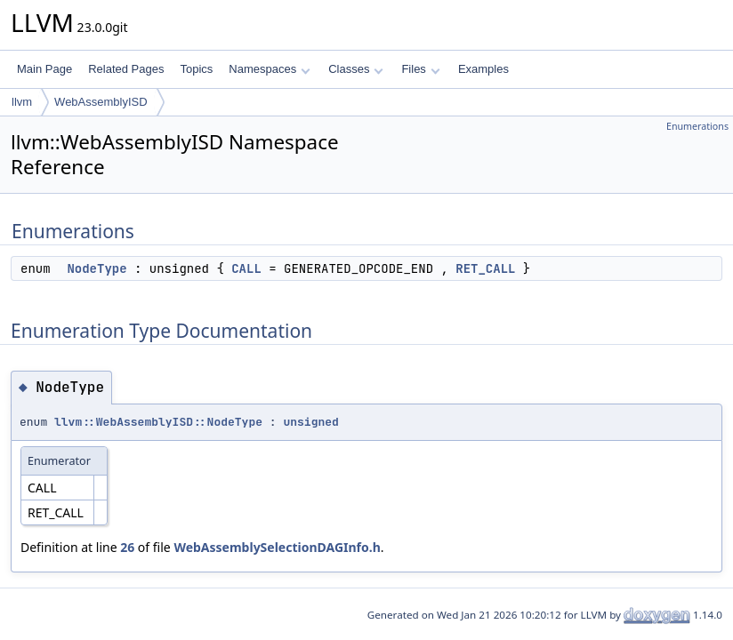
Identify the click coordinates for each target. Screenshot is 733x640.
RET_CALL (485, 268)
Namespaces (269, 69)
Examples (483, 69)
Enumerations (697, 126)
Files (420, 69)
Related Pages (126, 69)
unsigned (310, 421)
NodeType (96, 268)
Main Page (44, 69)
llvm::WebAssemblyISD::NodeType (158, 421)
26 (127, 547)
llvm (22, 101)
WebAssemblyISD (101, 101)
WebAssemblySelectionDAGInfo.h (276, 547)
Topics (196, 69)
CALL (246, 268)
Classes (355, 69)
